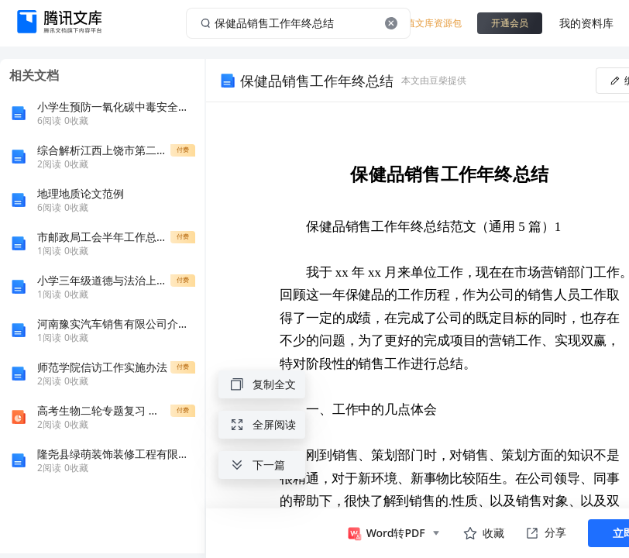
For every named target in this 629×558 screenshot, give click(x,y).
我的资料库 (586, 23)
